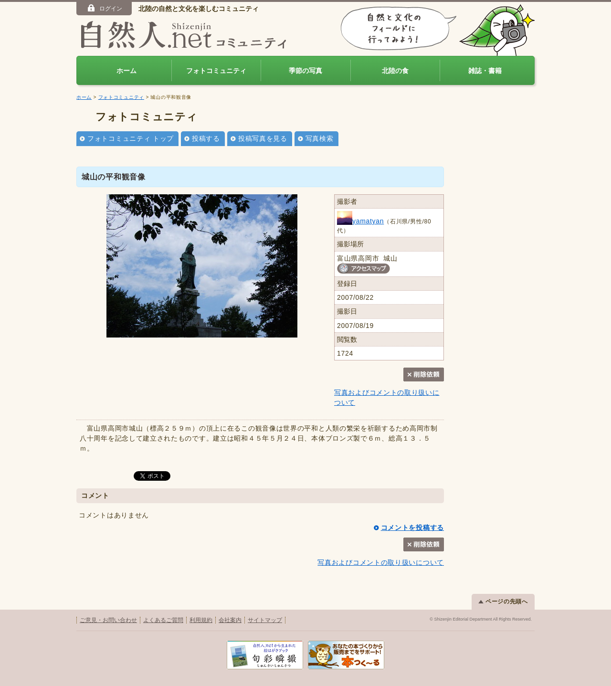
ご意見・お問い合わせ (108, 620)
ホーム (126, 70)
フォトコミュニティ (216, 70)
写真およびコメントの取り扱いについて (380, 562)
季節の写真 (305, 70)
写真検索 (320, 138)
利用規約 (201, 620)
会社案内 (230, 620)
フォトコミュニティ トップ (130, 138)
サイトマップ (265, 620)
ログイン (104, 8)
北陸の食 (395, 70)
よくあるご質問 (163, 620)
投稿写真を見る (262, 138)
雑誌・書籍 (485, 70)
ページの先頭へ (503, 601)
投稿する (206, 138)
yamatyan (360, 221)
